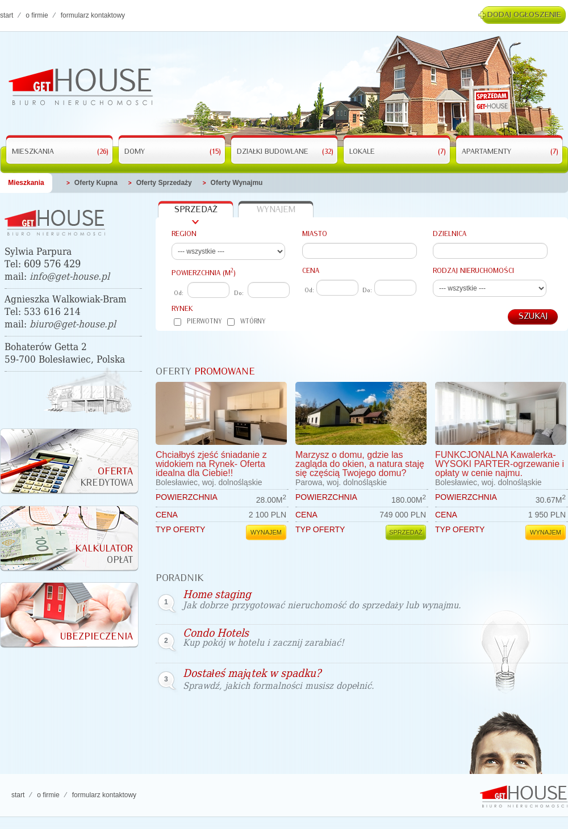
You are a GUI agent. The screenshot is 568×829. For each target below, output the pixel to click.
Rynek (182, 309)
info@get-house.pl (70, 276)
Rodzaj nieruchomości (473, 271)
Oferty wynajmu (237, 183)
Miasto (314, 234)
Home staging (322, 600)
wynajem (276, 210)
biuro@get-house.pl (73, 324)
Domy (172, 152)
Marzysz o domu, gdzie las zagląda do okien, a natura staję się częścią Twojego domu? (359, 464)
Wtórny (246, 322)
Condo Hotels (263, 638)
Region (184, 234)
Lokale (397, 152)
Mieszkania (60, 152)
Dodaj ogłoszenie (524, 15)
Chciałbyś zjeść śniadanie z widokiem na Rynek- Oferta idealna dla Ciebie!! (211, 464)
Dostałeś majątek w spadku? (278, 680)
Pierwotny (198, 322)
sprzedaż (196, 210)
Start (6, 15)
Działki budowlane (285, 152)
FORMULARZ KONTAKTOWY (93, 15)
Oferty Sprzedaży (164, 183)
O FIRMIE (37, 15)
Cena (310, 271)
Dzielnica (449, 234)
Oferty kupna (96, 183)
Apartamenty (510, 152)
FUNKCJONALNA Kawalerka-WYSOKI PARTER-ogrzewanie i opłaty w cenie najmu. (499, 464)
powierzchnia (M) (204, 272)
